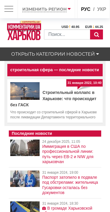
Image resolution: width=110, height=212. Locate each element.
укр (101, 9)
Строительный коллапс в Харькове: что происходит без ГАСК (53, 98)
